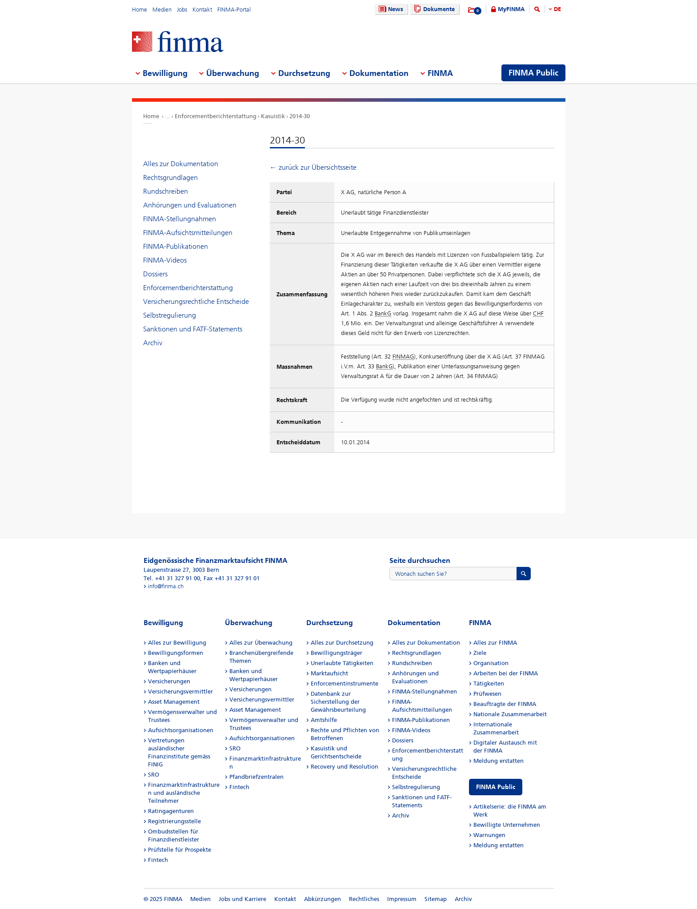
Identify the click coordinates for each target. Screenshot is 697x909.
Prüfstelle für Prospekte (179, 849)
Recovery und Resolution (344, 766)
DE (557, 9)
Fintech (158, 860)
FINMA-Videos (165, 260)
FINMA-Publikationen (175, 246)
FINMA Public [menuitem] (533, 73)
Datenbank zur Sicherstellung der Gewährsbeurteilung (338, 701)
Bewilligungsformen (175, 653)
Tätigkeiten (488, 683)
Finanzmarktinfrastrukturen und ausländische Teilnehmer (184, 792)
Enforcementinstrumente (344, 683)
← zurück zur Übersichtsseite (313, 167)
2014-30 (299, 116)
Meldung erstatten (498, 761)
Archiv (152, 343)
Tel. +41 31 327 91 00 (172, 578)
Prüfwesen (487, 693)
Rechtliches (364, 899)
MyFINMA (511, 9)
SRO (153, 774)
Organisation (491, 663)
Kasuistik (273, 116)
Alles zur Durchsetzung (342, 642)
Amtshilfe (324, 720)
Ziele (479, 653)
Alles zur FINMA (495, 642)
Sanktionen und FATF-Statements (192, 329)
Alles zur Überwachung (260, 642)
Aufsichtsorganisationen (180, 730)
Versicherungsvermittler (180, 691)
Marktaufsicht (329, 673)
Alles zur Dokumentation (180, 163)
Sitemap (436, 899)
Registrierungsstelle (174, 821)
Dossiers (155, 274)
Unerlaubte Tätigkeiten (342, 663)
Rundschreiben (165, 191)
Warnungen (489, 835)
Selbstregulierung (169, 315)
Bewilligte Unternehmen (506, 824)
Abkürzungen (322, 899)
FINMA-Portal (234, 9)
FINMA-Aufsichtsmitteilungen (187, 232)
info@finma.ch (166, 586)
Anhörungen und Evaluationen (189, 205)
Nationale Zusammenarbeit (510, 714)
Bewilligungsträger (336, 653)
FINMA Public (495, 787)
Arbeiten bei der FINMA (505, 673)
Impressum (402, 899)
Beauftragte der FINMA (504, 704)
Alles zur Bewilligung (177, 642)
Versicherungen (169, 681)
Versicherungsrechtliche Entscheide (196, 301)
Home (139, 9)
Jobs (182, 9)
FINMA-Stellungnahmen (179, 219)
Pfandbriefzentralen (256, 776)
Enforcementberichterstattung (215, 116)
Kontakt (202, 9)
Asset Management (174, 701)
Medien (162, 9)
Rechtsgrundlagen (170, 177)
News (390, 9)
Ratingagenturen (171, 811)
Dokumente (433, 9)
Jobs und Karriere (242, 899)
